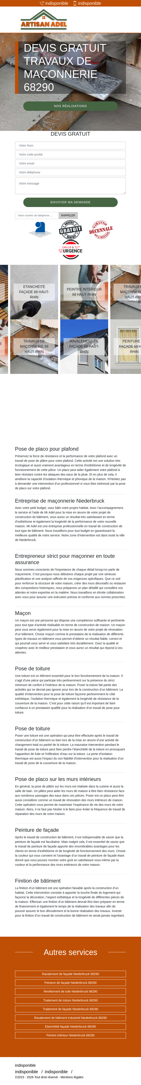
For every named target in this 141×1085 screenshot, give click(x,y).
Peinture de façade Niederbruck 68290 (70, 982)
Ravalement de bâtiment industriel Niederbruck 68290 (70, 1018)
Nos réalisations (70, 106)
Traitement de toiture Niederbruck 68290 (70, 1000)
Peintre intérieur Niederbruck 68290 (70, 1035)
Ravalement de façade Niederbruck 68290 (70, 974)
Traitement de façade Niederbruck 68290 (70, 1009)
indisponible (54, 3)
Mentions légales (71, 1077)
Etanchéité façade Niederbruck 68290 (70, 1026)
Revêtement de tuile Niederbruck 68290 (70, 991)
